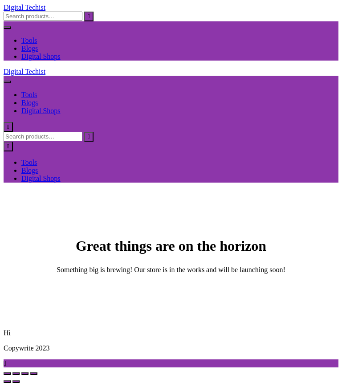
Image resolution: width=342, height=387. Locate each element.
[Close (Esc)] (33, 373)
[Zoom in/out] (7, 373)
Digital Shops (41, 56)
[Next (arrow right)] (16, 381)
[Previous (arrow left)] (7, 381)
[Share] (24, 373)
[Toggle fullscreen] (16, 373)
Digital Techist (24, 7)
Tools (29, 40)
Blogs (29, 48)
